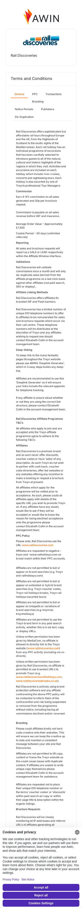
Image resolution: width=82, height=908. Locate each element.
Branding (38, 101)
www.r (26, 545)
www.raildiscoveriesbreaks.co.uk (37, 680)
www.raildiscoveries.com (43, 648)
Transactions (53, 94)
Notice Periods (24, 109)
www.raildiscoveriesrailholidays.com (39, 677)
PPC (35, 94)
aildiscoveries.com (41, 545)
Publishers (47, 109)
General (19, 94)
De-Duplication (24, 116)
